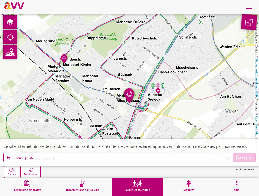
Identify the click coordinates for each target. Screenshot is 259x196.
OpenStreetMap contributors (256, 135)
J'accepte (244, 157)
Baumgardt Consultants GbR (256, 78)
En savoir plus (20, 157)
